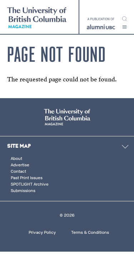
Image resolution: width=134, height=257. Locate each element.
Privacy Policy (42, 232)
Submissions (23, 190)
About (16, 158)
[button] (124, 27)
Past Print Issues (27, 178)
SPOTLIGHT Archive (30, 184)
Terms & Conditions (90, 232)
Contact (18, 171)
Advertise (20, 165)
